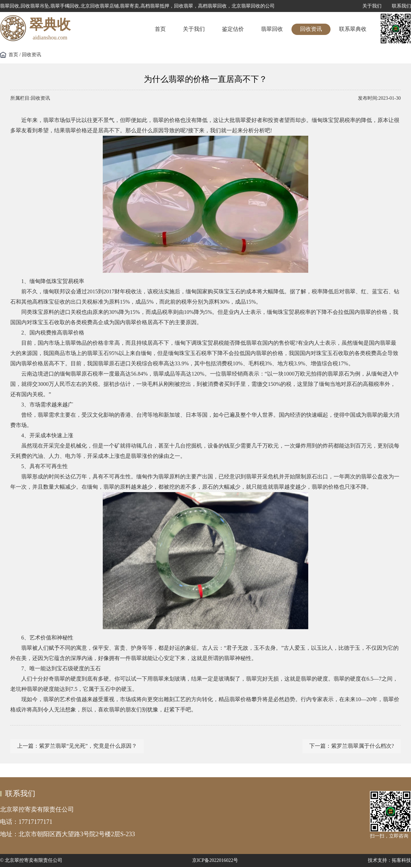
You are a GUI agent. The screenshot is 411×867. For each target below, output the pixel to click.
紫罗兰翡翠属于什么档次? (362, 746)
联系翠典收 (352, 29)
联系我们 (401, 6)
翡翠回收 (272, 29)
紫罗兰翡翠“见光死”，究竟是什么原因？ (88, 746)
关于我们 (372, 6)
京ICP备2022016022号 (215, 860)
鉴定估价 (233, 29)
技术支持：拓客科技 (389, 860)
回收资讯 (311, 29)
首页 (160, 29)
